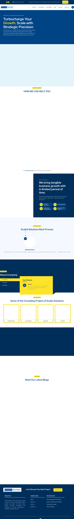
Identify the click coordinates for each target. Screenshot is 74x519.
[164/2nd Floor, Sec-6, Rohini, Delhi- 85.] (37, 463)
